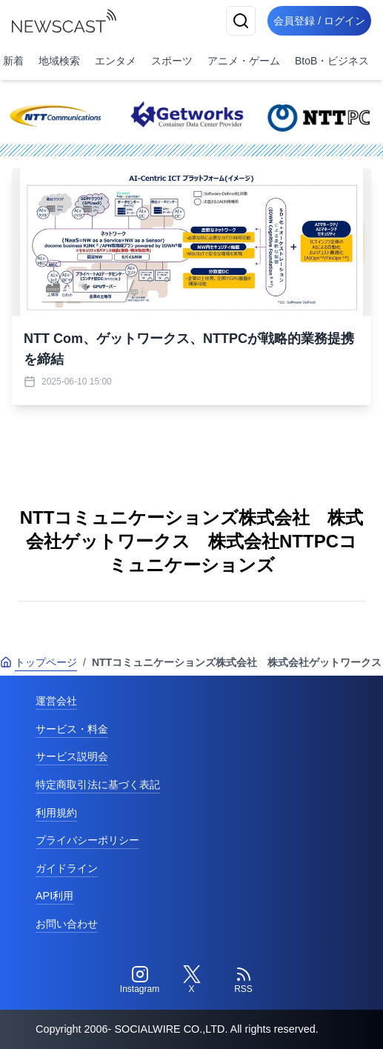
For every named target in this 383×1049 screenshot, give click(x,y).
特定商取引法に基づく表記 (98, 784)
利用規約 (56, 813)
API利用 (54, 896)
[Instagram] (140, 980)
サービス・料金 (72, 729)
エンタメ (115, 61)
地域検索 (59, 61)
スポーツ (172, 61)
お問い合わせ (67, 924)
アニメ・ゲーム (243, 61)
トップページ (38, 662)
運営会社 (56, 701)
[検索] (241, 21)
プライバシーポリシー (87, 840)
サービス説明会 (72, 756)
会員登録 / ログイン (319, 21)
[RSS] (244, 980)
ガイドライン (67, 868)
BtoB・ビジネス (332, 61)
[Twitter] (192, 980)
